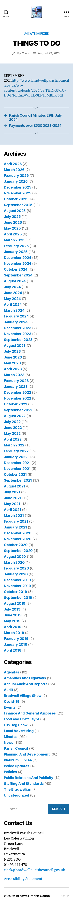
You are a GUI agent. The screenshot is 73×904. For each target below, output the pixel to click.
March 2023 (14, 375)
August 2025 (15, 211)
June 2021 (12, 498)
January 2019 (15, 644)
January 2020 (16, 574)
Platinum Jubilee (18, 760)
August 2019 (14, 603)
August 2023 (15, 345)
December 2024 (17, 258)
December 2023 (17, 328)
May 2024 (12, 299)
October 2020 (16, 545)
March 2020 (14, 562)
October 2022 (15, 404)
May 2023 (12, 363)
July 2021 (12, 492)
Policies (10, 772)
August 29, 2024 (49, 53)
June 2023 (13, 357)
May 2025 (12, 228)
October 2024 (15, 269)
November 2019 (17, 586)
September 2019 (18, 598)
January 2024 (16, 322)
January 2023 (16, 386)
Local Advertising (18, 731)
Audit (8, 690)
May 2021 (12, 504)
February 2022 (16, 451)
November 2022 (17, 398)
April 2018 (12, 650)
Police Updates (16, 766)
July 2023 (12, 351)
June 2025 (13, 222)
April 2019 (12, 627)
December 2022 (17, 392)
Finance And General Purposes (29, 713)
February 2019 (16, 639)
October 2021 (15, 474)
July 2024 (12, 287)
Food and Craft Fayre (21, 719)
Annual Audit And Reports (25, 684)
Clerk (25, 53)
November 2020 (18, 539)
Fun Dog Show (15, 725)
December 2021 (17, 463)
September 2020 (18, 551)
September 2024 (18, 275)
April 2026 (13, 164)
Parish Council (16, 748)
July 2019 (12, 609)
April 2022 (12, 439)
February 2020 (16, 568)
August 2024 (15, 281)
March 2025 (14, 240)
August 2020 (15, 556)
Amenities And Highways (25, 678)
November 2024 (17, 263)
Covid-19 (11, 701)
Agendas (11, 672)
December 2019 (17, 580)
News (8, 742)
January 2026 (16, 181)
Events (9, 707)
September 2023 (18, 340)
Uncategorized (36, 33)
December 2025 (17, 187)
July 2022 (12, 422)
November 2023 (17, 334)
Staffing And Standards (24, 783)
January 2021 (15, 527)
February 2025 (16, 246)
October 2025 (15, 199)
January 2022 (15, 457)
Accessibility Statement (23, 879)
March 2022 (14, 445)
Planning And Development (27, 754)
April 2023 (13, 369)
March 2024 (14, 310)
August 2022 (15, 416)
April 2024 (13, 304)
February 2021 (16, 521)
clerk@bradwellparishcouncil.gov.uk (34, 870)
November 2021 (17, 469)
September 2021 (18, 480)
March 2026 (14, 170)
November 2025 (17, 193)
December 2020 (18, 533)
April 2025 (13, 234)
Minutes (10, 737)
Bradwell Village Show (22, 696)
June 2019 (13, 615)
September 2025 (18, 205)
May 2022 (12, 433)
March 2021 (14, 515)
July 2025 (12, 217)
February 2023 (16, 381)
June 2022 (13, 428)
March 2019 (14, 633)
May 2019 (12, 621)
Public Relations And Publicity (28, 778)
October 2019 (15, 592)
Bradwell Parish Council (33, 896)
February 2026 (16, 175)
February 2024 (16, 316)
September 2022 (18, 410)
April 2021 (12, 510)
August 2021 (14, 486)
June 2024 (13, 293)
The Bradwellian (17, 789)
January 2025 (16, 252)
